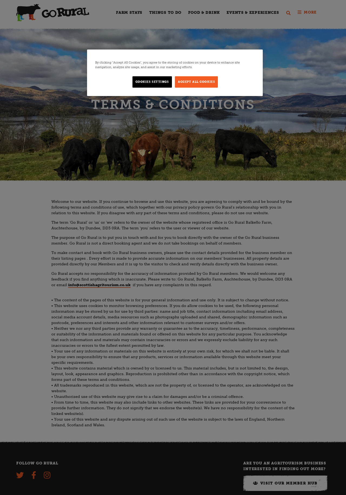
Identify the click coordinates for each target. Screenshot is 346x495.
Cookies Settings (152, 82)
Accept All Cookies (196, 82)
